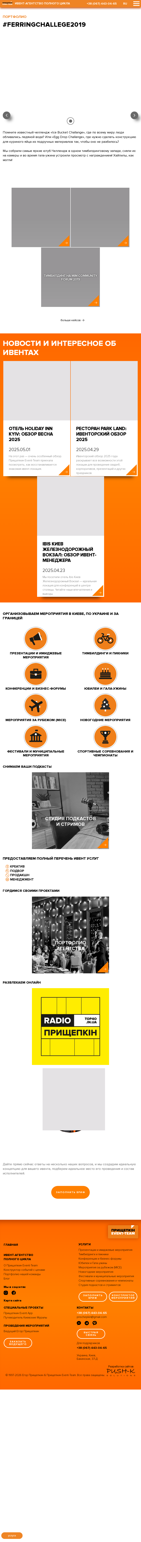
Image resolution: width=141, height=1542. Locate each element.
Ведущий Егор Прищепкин (21, 1483)
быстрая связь (91, 1486)
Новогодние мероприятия (96, 1424)
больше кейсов (71, 346)
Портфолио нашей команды (22, 1426)
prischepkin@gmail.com (92, 1469)
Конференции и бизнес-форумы (100, 1411)
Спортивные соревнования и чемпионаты (106, 1433)
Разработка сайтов (120, 1519)
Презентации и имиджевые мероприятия (105, 1402)
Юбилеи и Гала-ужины (93, 1415)
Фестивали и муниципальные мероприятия (106, 1428)
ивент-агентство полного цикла (18, 1410)
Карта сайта (12, 1453)
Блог (7, 1431)
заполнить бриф (70, 1344)
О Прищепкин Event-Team (21, 1418)
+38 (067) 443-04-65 (102, 3)
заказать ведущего (18, 1495)
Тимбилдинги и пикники (94, 1406)
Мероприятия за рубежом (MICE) (100, 1420)
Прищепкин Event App (18, 1465)
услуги (12, 1535)
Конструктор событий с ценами (24, 1422)
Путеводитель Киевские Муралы (25, 1470)
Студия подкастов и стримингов (100, 1437)
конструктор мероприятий (123, 1449)
